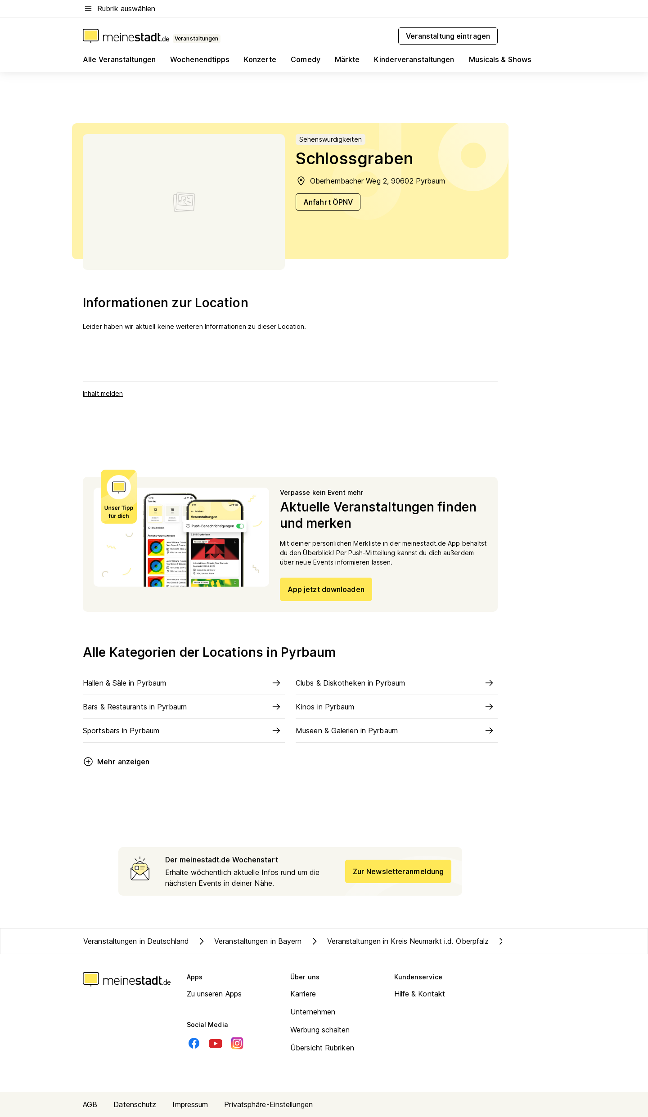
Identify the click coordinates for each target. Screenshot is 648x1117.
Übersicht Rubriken (322, 1047)
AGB (90, 1104)
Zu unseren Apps (214, 993)
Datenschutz (134, 1104)
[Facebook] (194, 1043)
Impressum (190, 1104)
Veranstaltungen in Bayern (249, 941)
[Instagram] (237, 1043)
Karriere (303, 993)
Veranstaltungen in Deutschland (136, 941)
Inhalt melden (103, 393)
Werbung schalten (320, 1029)
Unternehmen (312, 1011)
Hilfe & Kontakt (420, 993)
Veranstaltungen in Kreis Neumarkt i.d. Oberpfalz (399, 941)
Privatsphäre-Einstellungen (268, 1104)
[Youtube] (215, 1043)
